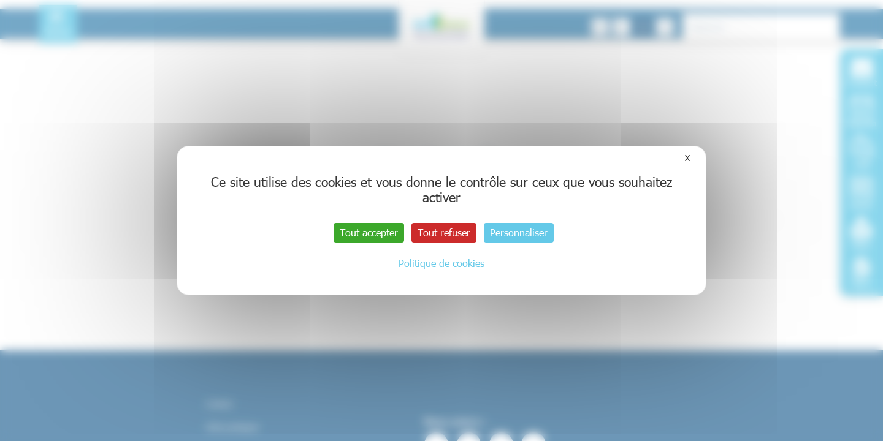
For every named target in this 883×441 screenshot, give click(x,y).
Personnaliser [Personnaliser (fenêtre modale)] (519, 232)
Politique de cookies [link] (441, 263)
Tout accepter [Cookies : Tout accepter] (369, 232)
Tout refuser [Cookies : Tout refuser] (444, 232)
